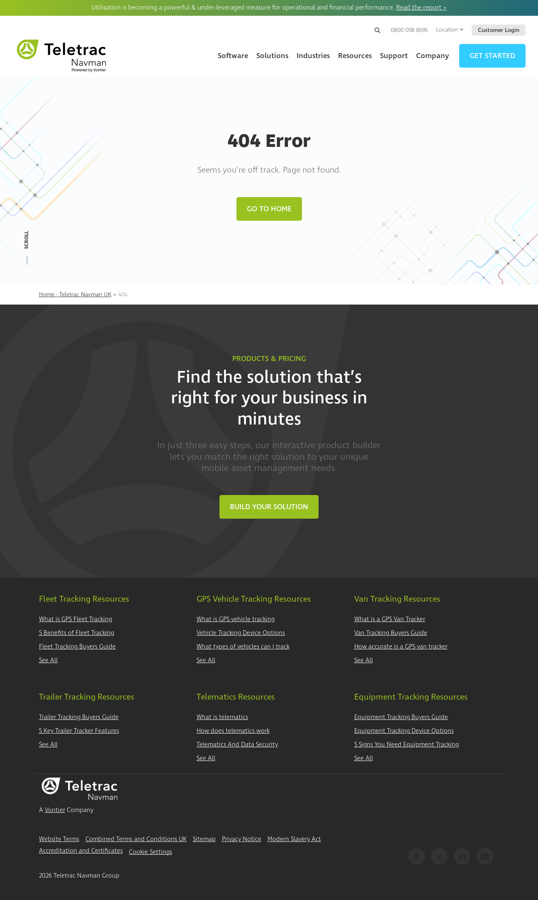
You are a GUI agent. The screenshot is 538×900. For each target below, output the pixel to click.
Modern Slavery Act (294, 839)
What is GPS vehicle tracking (236, 619)
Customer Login (498, 30)
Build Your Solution (269, 507)
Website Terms (59, 839)
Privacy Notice (241, 839)
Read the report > (421, 7)
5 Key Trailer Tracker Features (79, 731)
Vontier (55, 810)
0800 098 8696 (409, 30)
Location (449, 30)
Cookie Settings (150, 852)
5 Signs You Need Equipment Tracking (406, 744)
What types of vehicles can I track (243, 646)
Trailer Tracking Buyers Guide (79, 717)
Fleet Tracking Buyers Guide (77, 646)
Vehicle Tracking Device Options (241, 633)
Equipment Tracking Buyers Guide (401, 717)
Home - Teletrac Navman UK (75, 294)
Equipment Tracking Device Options (404, 731)
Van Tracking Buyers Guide (390, 633)
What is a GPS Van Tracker (389, 619)
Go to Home (269, 209)
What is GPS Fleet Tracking (75, 619)
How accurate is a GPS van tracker (401, 646)
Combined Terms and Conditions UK (136, 839)
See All (48, 660)
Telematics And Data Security (237, 744)
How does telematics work (233, 731)
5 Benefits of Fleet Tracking (76, 633)
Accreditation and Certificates (81, 850)
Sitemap (204, 839)
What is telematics (222, 717)
